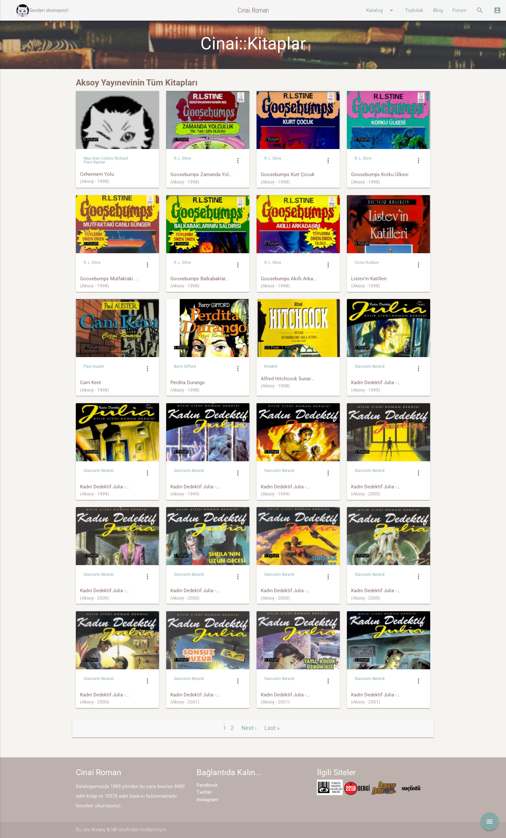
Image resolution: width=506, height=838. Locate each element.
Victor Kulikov (367, 262)
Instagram (207, 800)
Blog (438, 10)
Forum (459, 10)
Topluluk (414, 10)
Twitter (204, 792)
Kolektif (271, 366)
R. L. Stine (182, 158)
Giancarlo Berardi (370, 366)
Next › (249, 727)
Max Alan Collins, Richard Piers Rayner (106, 160)
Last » (271, 727)
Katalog (380, 10)
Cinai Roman (253, 10)
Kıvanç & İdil (104, 830)
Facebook (207, 785)
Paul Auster (94, 366)
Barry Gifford (185, 366)
